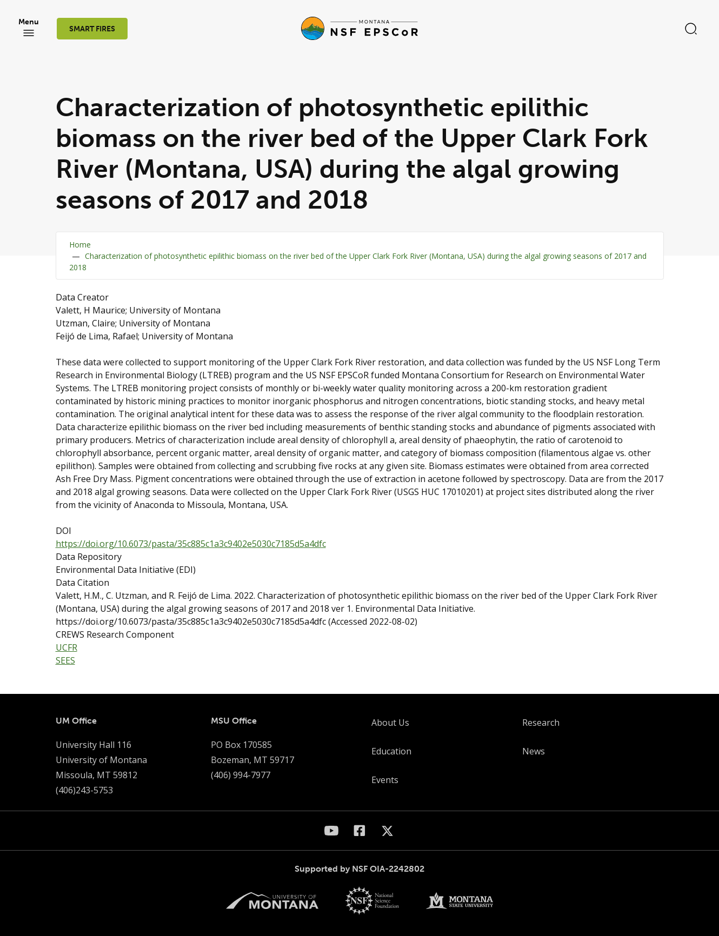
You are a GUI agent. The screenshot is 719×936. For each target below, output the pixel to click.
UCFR (66, 647)
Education (391, 751)
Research (541, 722)
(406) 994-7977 (240, 775)
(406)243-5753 (84, 790)
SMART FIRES (92, 29)
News (533, 751)
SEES (65, 660)
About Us (390, 722)
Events (384, 780)
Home (80, 244)
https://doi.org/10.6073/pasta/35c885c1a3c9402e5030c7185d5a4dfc (191, 544)
